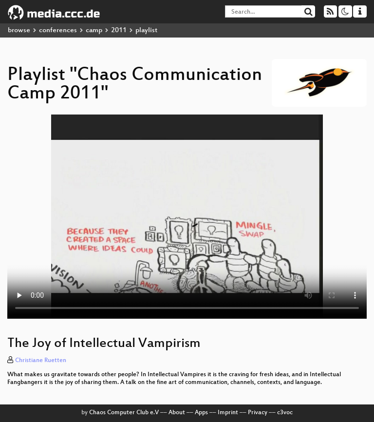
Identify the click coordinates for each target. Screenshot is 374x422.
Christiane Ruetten (40, 360)
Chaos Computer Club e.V (124, 412)
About (176, 412)
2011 (119, 30)
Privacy (257, 412)
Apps (201, 412)
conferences (58, 30)
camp (94, 30)
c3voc (285, 412)
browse (19, 30)
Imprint (228, 412)
